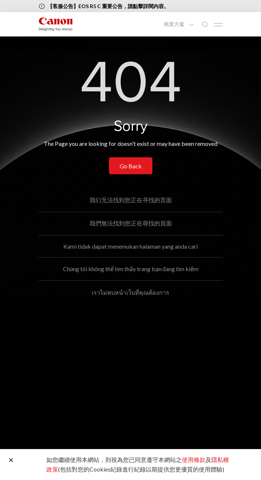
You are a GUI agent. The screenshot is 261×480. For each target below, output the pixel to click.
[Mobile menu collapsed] (218, 24)
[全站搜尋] (205, 24)
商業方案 (175, 24)
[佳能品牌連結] (56, 24)
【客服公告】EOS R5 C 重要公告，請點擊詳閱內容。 (108, 6)
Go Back (131, 165)
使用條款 (193, 459)
